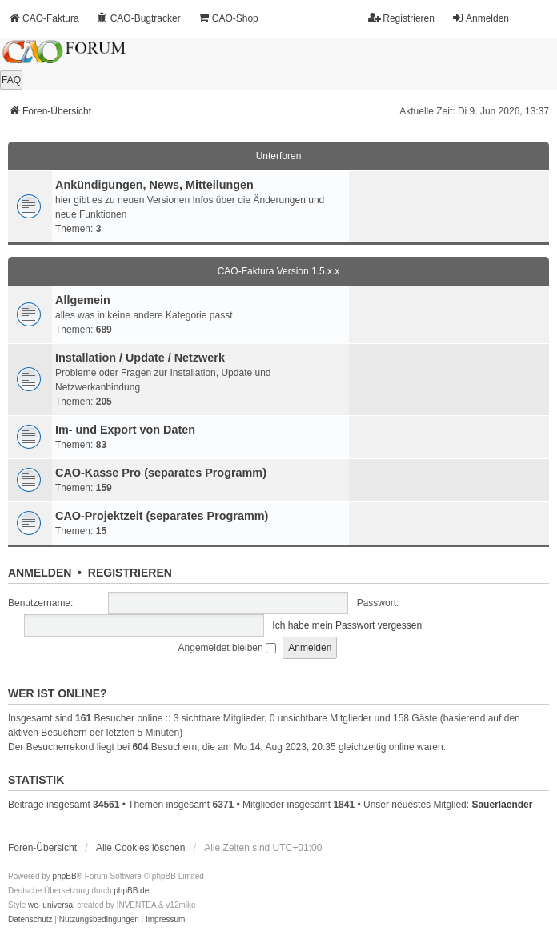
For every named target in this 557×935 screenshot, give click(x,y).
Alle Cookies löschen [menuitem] (140, 847)
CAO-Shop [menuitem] (228, 18)
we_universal (51, 905)
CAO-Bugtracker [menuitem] (138, 18)
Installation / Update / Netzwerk (140, 357)
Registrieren (130, 572)
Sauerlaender (501, 804)
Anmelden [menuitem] (480, 18)
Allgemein (82, 300)
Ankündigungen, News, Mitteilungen (154, 184)
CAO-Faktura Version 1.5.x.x (279, 271)
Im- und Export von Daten (125, 429)
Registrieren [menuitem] (401, 18)
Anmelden (39, 572)
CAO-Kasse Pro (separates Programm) (160, 472)
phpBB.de (131, 890)
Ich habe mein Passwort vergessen (347, 625)
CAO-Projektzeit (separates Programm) (161, 515)
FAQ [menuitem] (11, 80)
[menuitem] (30, 920)
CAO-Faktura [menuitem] (43, 18)
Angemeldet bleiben (227, 647)
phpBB (65, 876)
